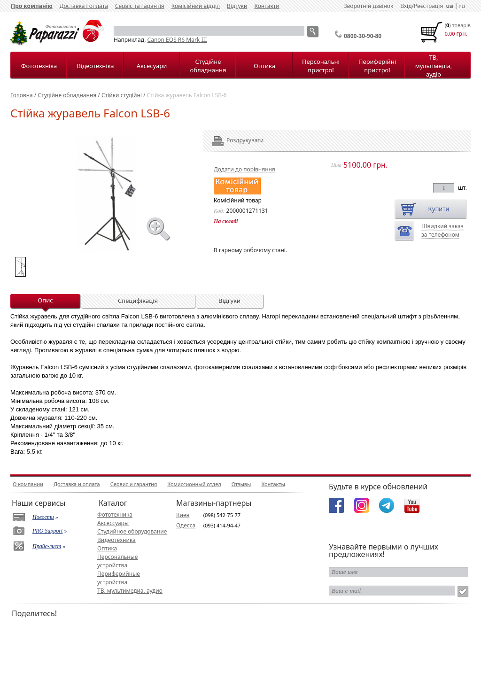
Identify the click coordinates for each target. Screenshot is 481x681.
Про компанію (32, 6)
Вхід (405, 6)
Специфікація (138, 300)
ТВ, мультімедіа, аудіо (433, 65)
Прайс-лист (46, 546)
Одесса (185, 525)
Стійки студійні (121, 95)
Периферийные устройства (118, 578)
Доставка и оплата (77, 484)
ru (462, 6)
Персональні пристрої (321, 65)
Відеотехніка (95, 66)
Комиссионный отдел (194, 484)
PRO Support (47, 530)
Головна (21, 95)
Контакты (273, 484)
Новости (43, 517)
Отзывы (241, 484)
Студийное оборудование (132, 531)
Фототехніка (39, 66)
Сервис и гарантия (133, 484)
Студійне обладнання (208, 65)
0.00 (450, 33)
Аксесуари (152, 66)
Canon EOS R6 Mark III (177, 40)
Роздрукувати (232, 140)
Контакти (266, 6)
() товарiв (458, 25)
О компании (28, 484)
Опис (45, 300)
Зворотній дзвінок (369, 6)
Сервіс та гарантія (139, 6)
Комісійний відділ (195, 6)
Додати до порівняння (244, 169)
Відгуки (237, 6)
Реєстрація (428, 6)
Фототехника (114, 514)
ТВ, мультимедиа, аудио (130, 591)
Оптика (264, 66)
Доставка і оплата (84, 6)
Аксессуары (113, 523)
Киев (182, 515)
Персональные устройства (117, 561)
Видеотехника (116, 540)
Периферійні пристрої (377, 65)
